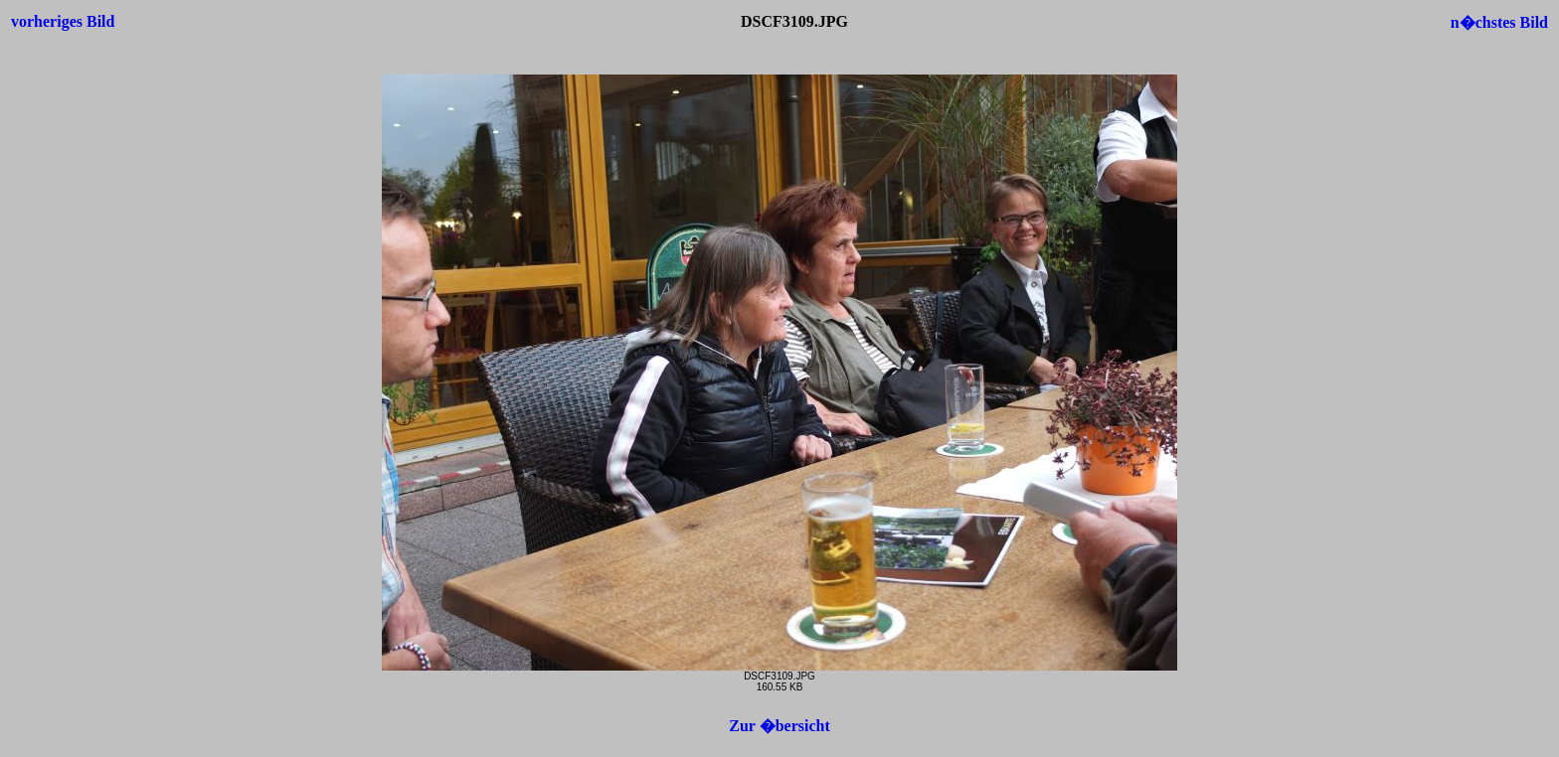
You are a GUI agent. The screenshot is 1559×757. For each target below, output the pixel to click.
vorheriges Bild (62, 21)
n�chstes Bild (1499, 22)
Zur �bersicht (779, 725)
